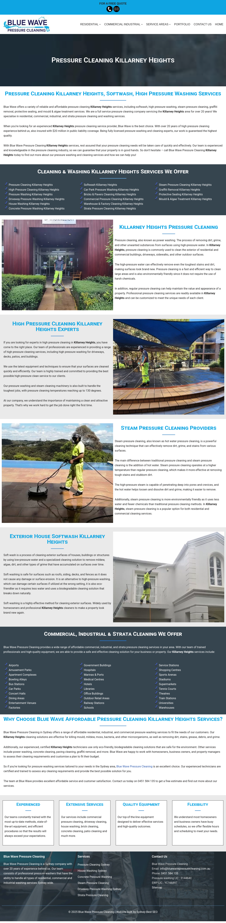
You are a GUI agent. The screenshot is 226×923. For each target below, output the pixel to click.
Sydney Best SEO (147, 913)
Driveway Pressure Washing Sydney (99, 890)
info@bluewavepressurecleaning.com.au (185, 870)
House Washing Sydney (92, 872)
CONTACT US (202, 24)
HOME (219, 24)
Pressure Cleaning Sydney (94, 866)
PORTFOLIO (182, 24)
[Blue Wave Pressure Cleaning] (27, 24)
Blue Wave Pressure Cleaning (135, 768)
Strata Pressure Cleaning (93, 897)
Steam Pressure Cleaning (93, 884)
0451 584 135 (169, 875)
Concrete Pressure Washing (95, 878)
